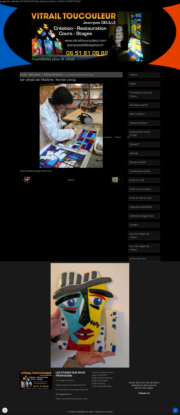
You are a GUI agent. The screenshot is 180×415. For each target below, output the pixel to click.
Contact (76, 137)
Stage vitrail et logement (102, 378)
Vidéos (118, 137)
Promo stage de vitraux (101, 386)
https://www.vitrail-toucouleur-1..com (71, 399)
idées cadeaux (105, 137)
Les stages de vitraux (65, 380)
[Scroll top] (175, 410)
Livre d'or (65, 137)
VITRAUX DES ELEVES (53, 75)
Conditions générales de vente (80, 412)
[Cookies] (4, 410)
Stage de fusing (98, 383)
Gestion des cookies (104, 412)
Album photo (89, 137)
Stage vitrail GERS (99, 375)
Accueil (54, 137)
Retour (71, 180)
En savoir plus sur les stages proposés (72, 389)
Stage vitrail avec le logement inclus (71, 385)
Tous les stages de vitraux (103, 372)
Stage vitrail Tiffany (100, 381)
